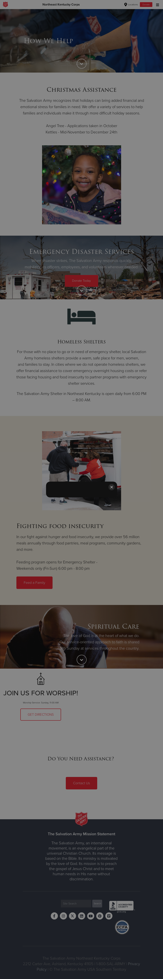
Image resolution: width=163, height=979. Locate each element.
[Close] (111, 487)
